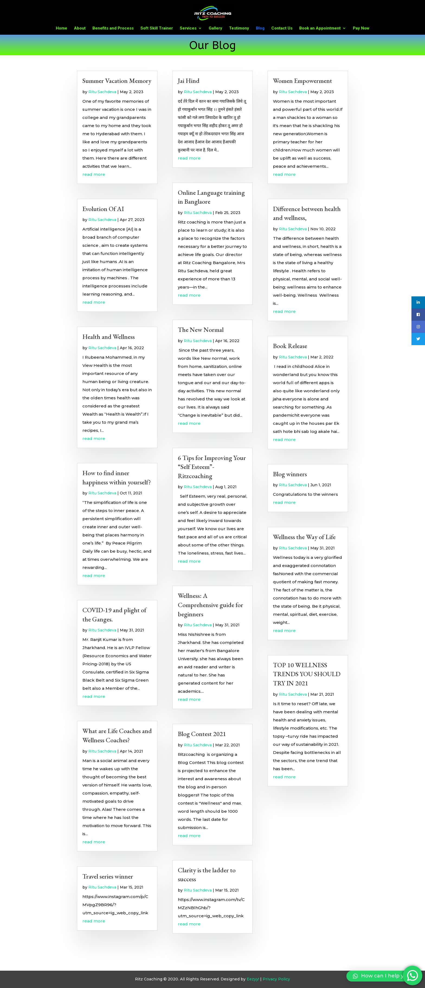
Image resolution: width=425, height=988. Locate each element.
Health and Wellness (108, 336)
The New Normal (201, 329)
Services (188, 28)
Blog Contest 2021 (202, 734)
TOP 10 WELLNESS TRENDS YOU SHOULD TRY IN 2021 (306, 674)
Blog (260, 28)
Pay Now (361, 28)
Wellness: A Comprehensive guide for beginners (210, 604)
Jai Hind (188, 80)
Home (61, 28)
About (80, 28)
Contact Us (281, 28)
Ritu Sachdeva (102, 91)
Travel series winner (107, 876)
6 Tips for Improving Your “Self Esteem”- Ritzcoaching (212, 466)
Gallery (215, 28)
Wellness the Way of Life (304, 537)
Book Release (290, 346)
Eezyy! (253, 979)
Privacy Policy (276, 979)
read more (93, 174)
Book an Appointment (320, 28)
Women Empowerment (302, 80)
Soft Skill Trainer (156, 28)
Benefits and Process (113, 28)
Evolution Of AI (103, 209)
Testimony (239, 28)
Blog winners (290, 474)
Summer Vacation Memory (116, 80)
